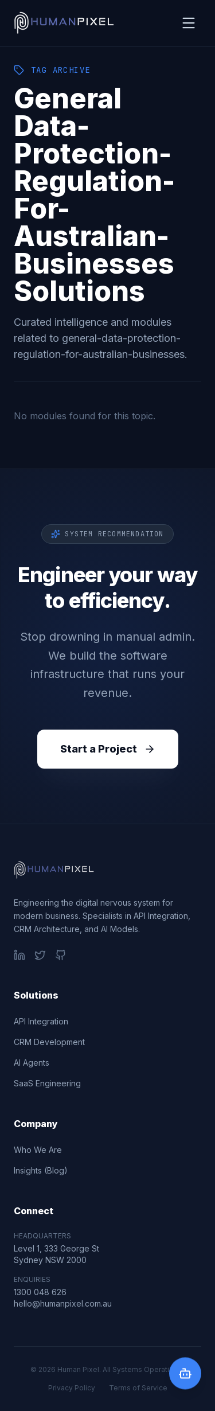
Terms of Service (138, 1387)
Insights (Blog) (41, 1170)
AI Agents (31, 1062)
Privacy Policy (71, 1387)
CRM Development (49, 1042)
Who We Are (38, 1150)
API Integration (41, 1021)
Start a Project (107, 749)
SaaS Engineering (47, 1083)
